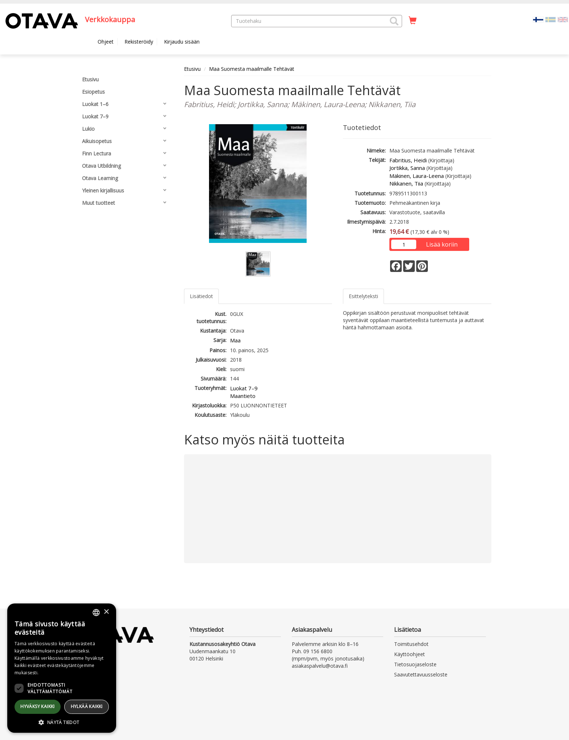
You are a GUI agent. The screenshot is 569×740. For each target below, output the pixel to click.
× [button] (106, 612)
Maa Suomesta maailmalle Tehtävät (251, 68)
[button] (394, 21)
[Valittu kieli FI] (538, 19)
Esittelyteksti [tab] (363, 296)
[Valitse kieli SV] (550, 19)
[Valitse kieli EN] (563, 19)
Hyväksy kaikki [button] (37, 706)
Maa (235, 340)
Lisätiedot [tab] (201, 296)
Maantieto (242, 395)
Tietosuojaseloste (415, 664)
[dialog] (61, 668)
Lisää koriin (442, 244)
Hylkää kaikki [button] (87, 706)
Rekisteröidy (138, 41)
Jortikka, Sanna (407, 167)
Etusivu (192, 68)
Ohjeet (106, 41)
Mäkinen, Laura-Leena (416, 175)
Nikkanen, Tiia (406, 183)
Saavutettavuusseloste (420, 674)
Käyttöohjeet (409, 654)
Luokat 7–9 (244, 388)
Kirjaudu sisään (182, 41)
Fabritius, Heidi (408, 160)
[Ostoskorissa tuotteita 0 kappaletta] (412, 21)
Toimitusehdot (411, 644)
